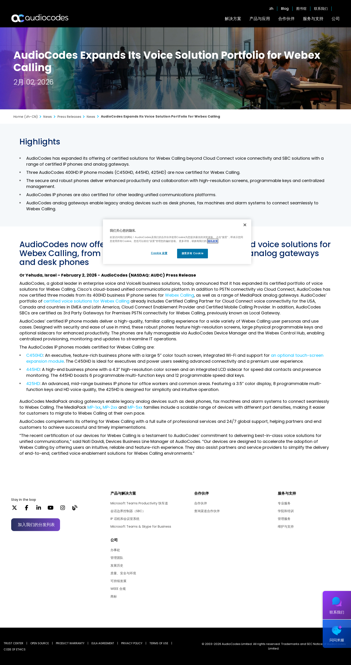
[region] (177, 241)
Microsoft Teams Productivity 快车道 (139, 503)
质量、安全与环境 (123, 573)
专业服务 (284, 503)
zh (271, 9)
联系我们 (321, 9)
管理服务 (284, 518)
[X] (14, 509)
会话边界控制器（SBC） (127, 511)
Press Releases (69, 116)
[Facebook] (26, 509)
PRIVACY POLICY (131, 643)
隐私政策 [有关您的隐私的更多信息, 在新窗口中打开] (213, 241)
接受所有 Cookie (192, 253)
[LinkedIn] (38, 509)
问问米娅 (337, 640)
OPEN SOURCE (39, 643)
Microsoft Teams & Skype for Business (140, 526)
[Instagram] (62, 509)
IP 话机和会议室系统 (124, 518)
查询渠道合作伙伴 (207, 511)
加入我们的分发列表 (36, 524)
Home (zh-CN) (25, 116)
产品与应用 (259, 18)
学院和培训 (286, 511)
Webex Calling (179, 295)
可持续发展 (118, 581)
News (47, 116)
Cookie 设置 (159, 253)
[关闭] (245, 225)
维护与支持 (286, 526)
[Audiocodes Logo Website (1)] (40, 18)
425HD (33, 383)
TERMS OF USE (158, 643)
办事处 (115, 550)
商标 (113, 596)
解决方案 (233, 18)
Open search (337, 8)
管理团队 (116, 557)
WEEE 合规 (118, 588)
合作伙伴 (286, 18)
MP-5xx (135, 407)
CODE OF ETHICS (15, 649)
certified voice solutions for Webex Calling (86, 301)
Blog (285, 9)
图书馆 (301, 9)
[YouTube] (50, 509)
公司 (336, 18)
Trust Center (13, 643)
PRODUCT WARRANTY (70, 643)
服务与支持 (313, 18)
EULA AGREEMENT (103, 643)
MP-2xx (110, 407)
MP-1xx (94, 407)
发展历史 (116, 565)
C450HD (34, 355)
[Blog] (74, 509)
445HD (33, 369)
